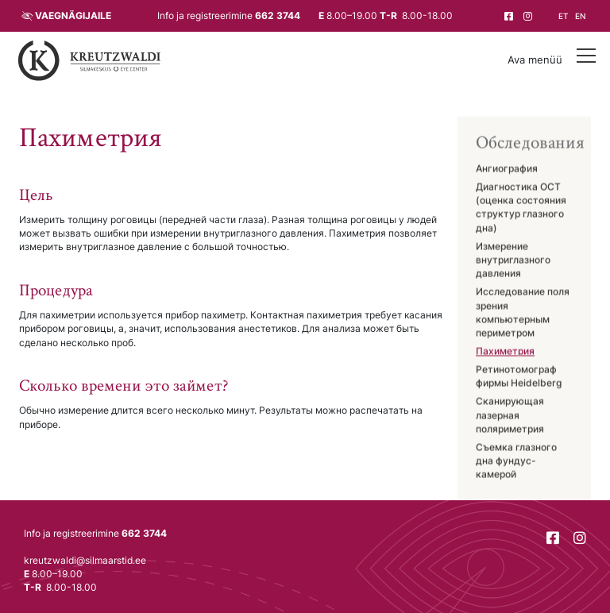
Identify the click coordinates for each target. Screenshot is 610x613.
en (580, 16)
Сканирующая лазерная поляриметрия (510, 416)
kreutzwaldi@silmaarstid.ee (85, 560)
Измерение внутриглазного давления (513, 260)
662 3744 (277, 15)
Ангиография (507, 169)
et (563, 16)
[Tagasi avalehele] (90, 60)
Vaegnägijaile (73, 15)
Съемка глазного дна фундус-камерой (516, 461)
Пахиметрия (505, 351)
